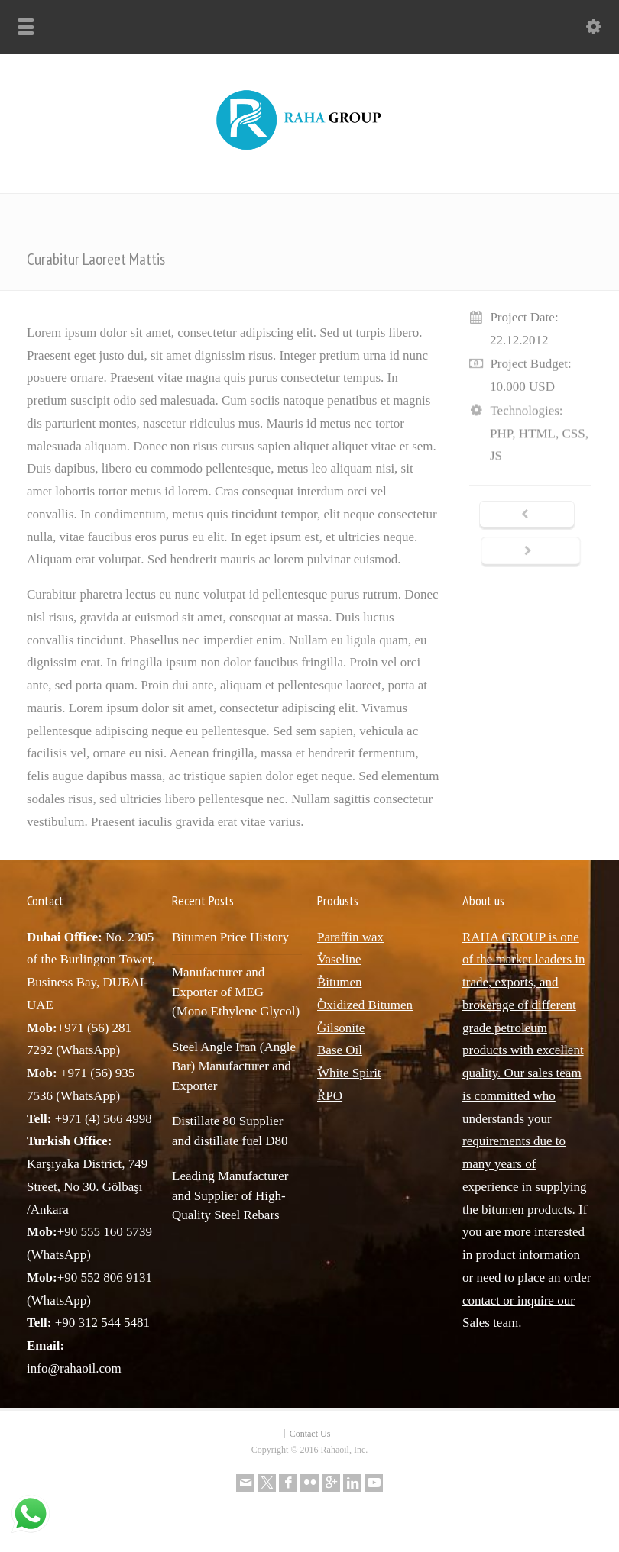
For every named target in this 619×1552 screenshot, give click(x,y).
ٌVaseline (339, 959)
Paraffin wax (350, 937)
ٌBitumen (339, 982)
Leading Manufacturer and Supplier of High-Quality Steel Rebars (230, 1195)
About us (483, 900)
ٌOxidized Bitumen (365, 1005)
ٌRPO (329, 1096)
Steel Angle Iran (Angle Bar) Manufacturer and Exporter (234, 1066)
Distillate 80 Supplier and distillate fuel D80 (230, 1131)
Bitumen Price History (230, 937)
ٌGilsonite (341, 1028)
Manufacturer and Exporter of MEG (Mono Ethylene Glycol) (236, 991)
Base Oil (339, 1050)
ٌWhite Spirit (349, 1073)
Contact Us (310, 1433)
